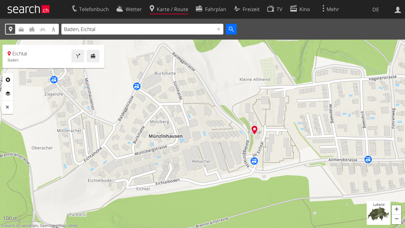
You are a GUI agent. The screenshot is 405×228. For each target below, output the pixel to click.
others (73, 225)
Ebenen (8, 93)
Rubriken (8, 79)
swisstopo (30, 225)
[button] (396, 210)
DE (375, 9)
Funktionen (8, 107)
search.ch (12, 225)
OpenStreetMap (53, 225)
